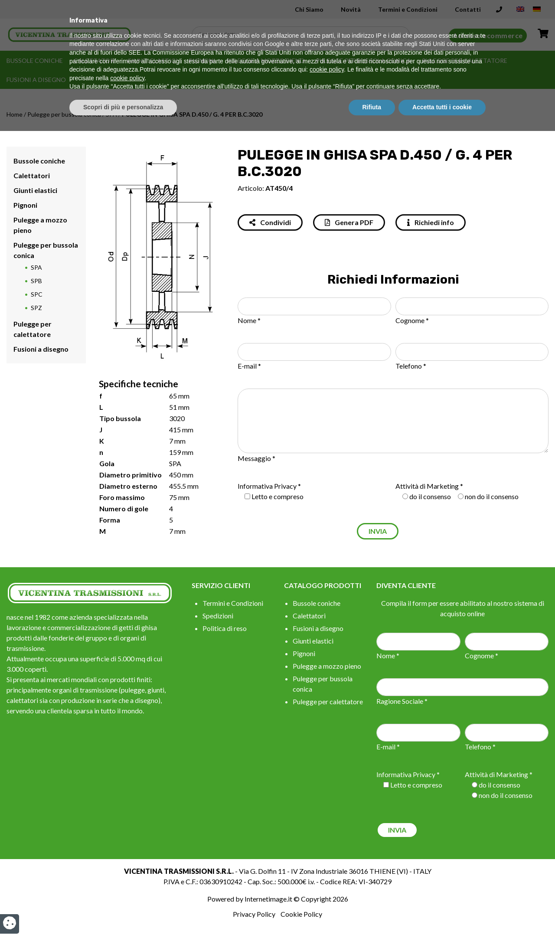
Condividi (270, 222)
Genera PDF (349, 222)
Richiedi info (430, 222)
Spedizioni (217, 615)
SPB (36, 280)
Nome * (249, 320)
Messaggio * (256, 458)
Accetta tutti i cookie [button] (442, 914)
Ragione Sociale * (402, 701)
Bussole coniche (35, 60)
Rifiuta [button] (372, 914)
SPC (36, 294)
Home (15, 114)
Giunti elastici (152, 60)
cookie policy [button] (327, 876)
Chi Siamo (309, 9)
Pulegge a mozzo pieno (265, 60)
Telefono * (410, 366)
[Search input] (303, 35)
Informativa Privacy (267, 486)
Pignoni (202, 60)
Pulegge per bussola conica (363, 60)
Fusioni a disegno (36, 79)
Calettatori (95, 60)
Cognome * (412, 320)
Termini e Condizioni (407, 9)
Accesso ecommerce (488, 35)
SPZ (36, 307)
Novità (351, 9)
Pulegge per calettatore (464, 60)
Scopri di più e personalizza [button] (123, 914)
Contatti (468, 9)
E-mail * (249, 366)
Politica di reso (224, 628)
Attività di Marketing (427, 486)
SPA (111, 114)
